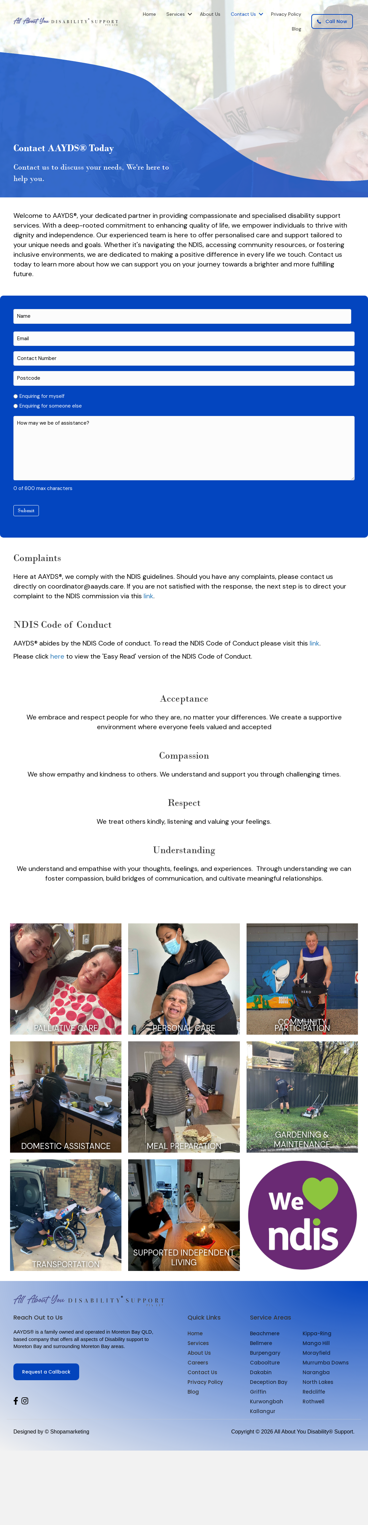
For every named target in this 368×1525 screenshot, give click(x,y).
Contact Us (243, 14)
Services (175, 14)
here (57, 656)
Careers (198, 1362)
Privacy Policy (286, 14)
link (148, 596)
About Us (210, 14)
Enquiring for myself (41, 396)
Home (149, 14)
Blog (296, 29)
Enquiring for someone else (50, 406)
